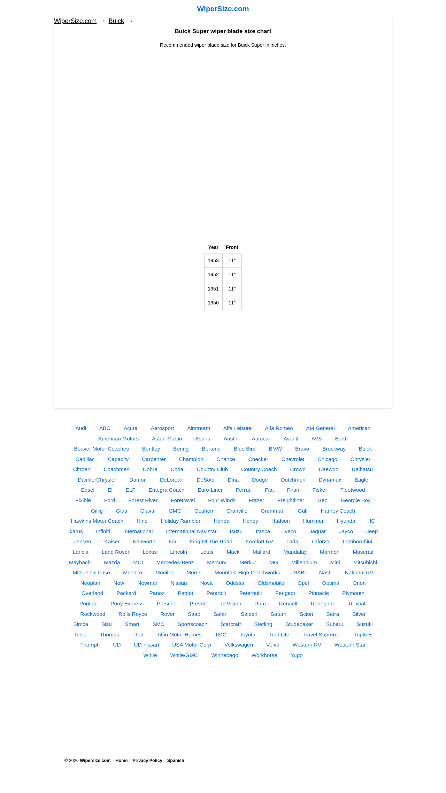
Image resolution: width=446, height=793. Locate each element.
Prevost (199, 603)
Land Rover (116, 552)
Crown (298, 469)
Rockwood (92, 614)
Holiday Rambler (181, 521)
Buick (116, 20)
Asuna (202, 438)
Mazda (112, 562)
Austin (231, 438)
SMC (158, 624)
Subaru (335, 624)
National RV (359, 572)
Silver (359, 614)
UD (117, 645)
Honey (250, 521)
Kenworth (144, 541)
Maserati (363, 552)
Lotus (207, 552)
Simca (80, 624)
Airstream (198, 428)
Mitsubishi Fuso (91, 572)
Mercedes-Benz (175, 562)
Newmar (147, 583)
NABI (299, 572)
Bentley (151, 449)
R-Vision (231, 603)
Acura (131, 428)
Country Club (212, 469)
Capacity (118, 459)
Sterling (263, 624)
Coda (177, 469)
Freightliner (290, 500)
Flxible (83, 500)
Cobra (150, 469)
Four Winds (222, 500)
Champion (191, 459)
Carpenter (154, 459)
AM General (320, 428)
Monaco (132, 572)
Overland (92, 593)
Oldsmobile (270, 583)
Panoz (157, 593)
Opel (303, 583)
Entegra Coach (167, 490)
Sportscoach (193, 624)
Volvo (272, 645)
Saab (194, 614)
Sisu (106, 624)
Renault (288, 603)
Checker (258, 459)
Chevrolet (293, 459)
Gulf (303, 511)
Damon (138, 480)
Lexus (150, 552)
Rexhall (358, 603)
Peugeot (285, 593)
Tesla (80, 634)
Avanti (290, 438)
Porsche (166, 603)
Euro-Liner (210, 490)
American (359, 428)
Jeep (372, 531)
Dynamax (330, 480)
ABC (104, 428)
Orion (359, 583)
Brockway (334, 449)
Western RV (307, 645)
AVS (317, 438)
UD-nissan (146, 645)
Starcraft (231, 624)
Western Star (350, 645)
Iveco (289, 531)
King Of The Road (211, 541)
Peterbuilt (250, 593)
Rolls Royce (132, 614)
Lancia (81, 552)
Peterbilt (216, 593)
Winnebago (224, 655)
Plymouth (353, 593)
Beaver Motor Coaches (101, 449)
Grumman (272, 511)
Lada (292, 541)
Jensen (82, 541)
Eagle (361, 480)
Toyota (247, 634)
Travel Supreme (321, 634)
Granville (237, 511)
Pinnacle (318, 593)
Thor (138, 634)
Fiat (269, 490)
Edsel (88, 490)
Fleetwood (352, 490)
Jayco (346, 531)
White (150, 655)
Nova (206, 583)
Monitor (164, 572)
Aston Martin (167, 438)
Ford (109, 500)
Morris (193, 572)
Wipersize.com (95, 760)
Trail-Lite (279, 634)
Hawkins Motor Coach (97, 521)
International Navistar (191, 531)
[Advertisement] (223, 97)
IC (372, 521)
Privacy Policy (147, 760)
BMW (275, 449)
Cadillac (85, 459)
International (138, 531)
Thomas (109, 634)
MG (273, 562)
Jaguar (317, 531)
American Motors (118, 438)
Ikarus (75, 531)
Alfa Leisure (237, 428)
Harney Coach (338, 511)
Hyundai (346, 521)
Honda (221, 521)
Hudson (280, 521)
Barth (341, 438)
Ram (260, 603)
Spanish (175, 760)
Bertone (211, 449)
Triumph (90, 645)
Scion (306, 614)
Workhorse (264, 655)
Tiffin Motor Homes (178, 634)
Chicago (327, 459)
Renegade (323, 603)
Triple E (363, 634)
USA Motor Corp (191, 645)
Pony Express (127, 603)
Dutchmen (293, 480)
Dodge (260, 480)
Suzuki (365, 624)
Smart (132, 624)
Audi (80, 428)
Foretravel (183, 500)
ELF (130, 490)
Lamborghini (357, 541)
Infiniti (103, 531)
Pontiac (88, 603)
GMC (175, 511)
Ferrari (244, 490)
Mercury (216, 562)
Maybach (80, 562)
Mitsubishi (365, 562)
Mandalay (295, 552)
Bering (181, 449)
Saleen (249, 614)
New (119, 583)
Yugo (297, 655)
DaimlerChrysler (97, 480)
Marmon (329, 552)
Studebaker (299, 624)
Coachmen (116, 469)
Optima (330, 583)
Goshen (203, 511)
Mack (232, 552)
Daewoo (328, 469)
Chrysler (360, 459)
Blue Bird (244, 449)
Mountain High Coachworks (247, 572)
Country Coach (259, 469)
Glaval (148, 511)
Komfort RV (259, 541)
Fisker (320, 490)
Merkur (248, 562)
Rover (167, 614)
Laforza (320, 541)
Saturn (278, 614)
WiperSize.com (223, 9)
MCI (138, 562)
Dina (233, 480)
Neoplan (90, 583)
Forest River (142, 500)
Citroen (82, 469)
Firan (293, 490)
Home (121, 760)
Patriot (185, 593)
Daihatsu (362, 469)
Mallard (261, 552)
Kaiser (112, 541)
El (110, 490)
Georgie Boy (356, 500)
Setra (332, 614)
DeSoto (205, 480)
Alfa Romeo (279, 428)
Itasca (263, 531)
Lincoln (178, 552)
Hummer (313, 521)
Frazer (256, 500)
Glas (121, 511)
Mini (335, 562)
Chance (226, 459)
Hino (142, 521)
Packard (126, 593)
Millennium (304, 562)
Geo (322, 500)
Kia (172, 541)
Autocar (261, 438)
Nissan (178, 583)
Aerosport (162, 428)
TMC (220, 634)
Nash (325, 572)
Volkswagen (238, 645)
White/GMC (184, 655)
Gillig (97, 511)
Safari (221, 614)
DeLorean (172, 480)
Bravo (302, 449)
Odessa (235, 583)
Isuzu (236, 531)
